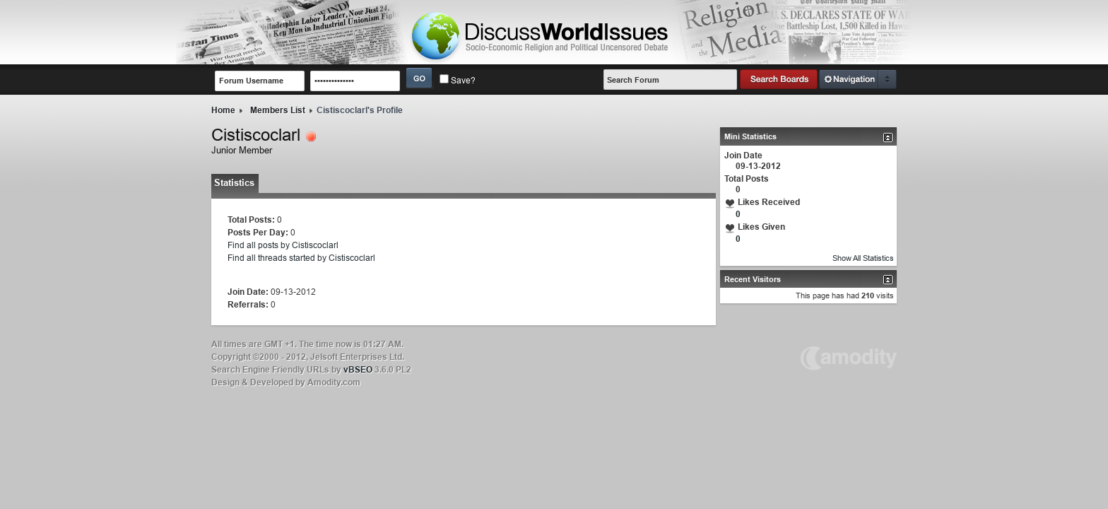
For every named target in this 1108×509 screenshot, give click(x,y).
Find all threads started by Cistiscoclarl (301, 257)
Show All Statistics (863, 258)
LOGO (541, 36)
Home (223, 110)
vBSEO (357, 369)
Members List (277, 110)
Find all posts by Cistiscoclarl (283, 245)
